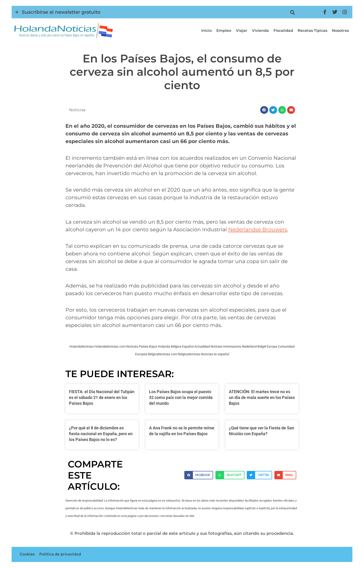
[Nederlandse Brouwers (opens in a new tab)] (257, 229)
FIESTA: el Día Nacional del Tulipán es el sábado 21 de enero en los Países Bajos (101, 397)
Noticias (77, 109)
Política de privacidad (60, 554)
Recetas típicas (312, 30)
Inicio (206, 30)
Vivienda (260, 30)
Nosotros (340, 30)
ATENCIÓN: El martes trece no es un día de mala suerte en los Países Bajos (262, 397)
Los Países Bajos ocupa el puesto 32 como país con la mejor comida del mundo (181, 397)
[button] (292, 12)
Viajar (241, 30)
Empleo (223, 30)
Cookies (27, 554)
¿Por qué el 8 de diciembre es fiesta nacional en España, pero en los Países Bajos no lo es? (101, 433)
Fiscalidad (283, 30)
